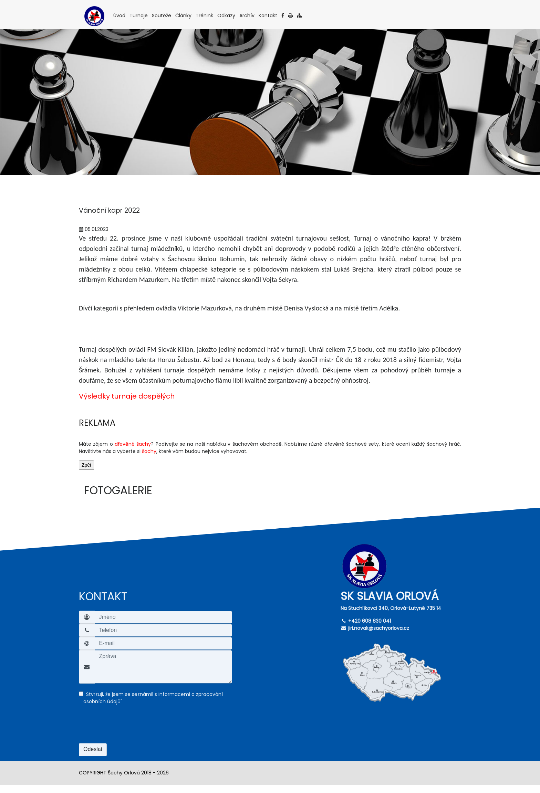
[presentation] (131, 728)
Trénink (205, 15)
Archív (247, 15)
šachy (149, 451)
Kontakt (268, 15)
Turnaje (139, 15)
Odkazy (226, 15)
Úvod (119, 15)
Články (184, 15)
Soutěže (162, 15)
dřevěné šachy (133, 444)
